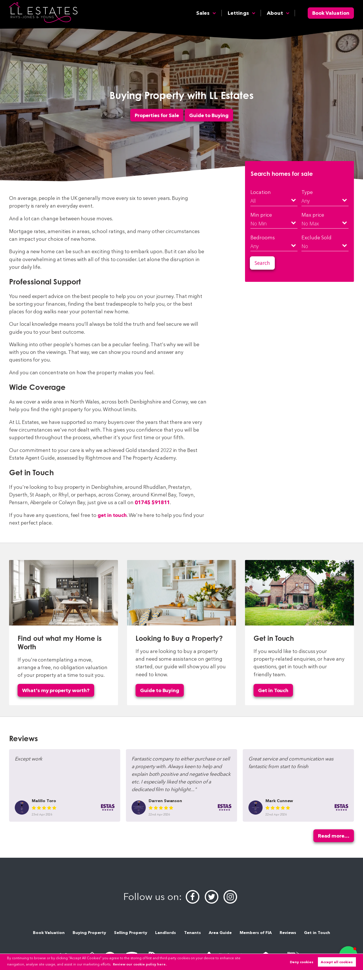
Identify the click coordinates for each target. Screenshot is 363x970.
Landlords (165, 932)
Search (262, 262)
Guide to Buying (209, 115)
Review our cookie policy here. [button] (139, 964)
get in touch (112, 515)
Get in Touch (273, 690)
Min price (261, 215)
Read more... (333, 836)
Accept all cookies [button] (337, 962)
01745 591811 (152, 502)
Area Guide (220, 932)
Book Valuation (330, 13)
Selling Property (130, 932)
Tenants (192, 932)
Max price (312, 215)
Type (307, 192)
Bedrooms (262, 237)
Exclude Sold (316, 237)
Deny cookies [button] (301, 962)
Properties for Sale (157, 115)
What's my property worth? (56, 690)
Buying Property (89, 932)
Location (260, 192)
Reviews (288, 932)
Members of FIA (256, 932)
